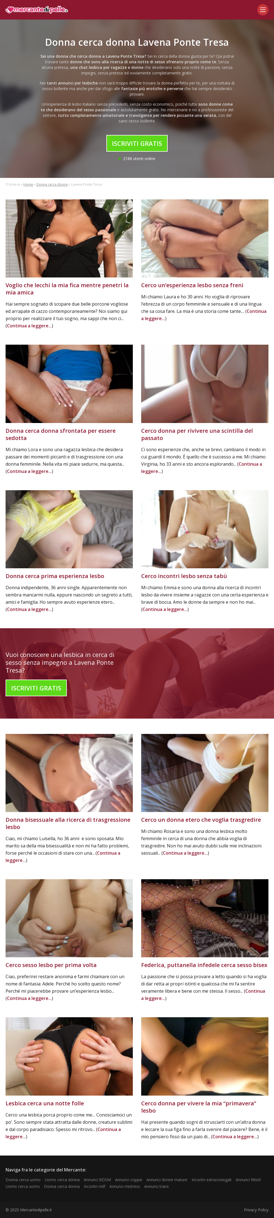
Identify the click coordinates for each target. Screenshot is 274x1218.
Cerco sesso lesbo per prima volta (51, 965)
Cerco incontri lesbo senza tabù (184, 576)
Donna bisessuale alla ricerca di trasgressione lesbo (68, 823)
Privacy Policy (256, 1209)
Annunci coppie (128, 1179)
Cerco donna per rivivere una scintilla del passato (197, 434)
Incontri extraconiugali (211, 1179)
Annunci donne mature (166, 1179)
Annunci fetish (248, 1179)
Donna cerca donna (52, 184)
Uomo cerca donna (62, 1179)
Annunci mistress (124, 1186)
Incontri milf (94, 1186)
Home (28, 184)
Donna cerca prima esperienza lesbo (55, 576)
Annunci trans (156, 1186)
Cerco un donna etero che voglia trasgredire (201, 819)
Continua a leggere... (29, 326)
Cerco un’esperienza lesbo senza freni (192, 285)
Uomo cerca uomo (23, 1186)
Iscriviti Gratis (137, 143)
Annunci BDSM (97, 1179)
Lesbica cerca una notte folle (45, 1103)
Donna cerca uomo (23, 1179)
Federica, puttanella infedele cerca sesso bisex (204, 965)
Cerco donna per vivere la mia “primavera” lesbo (198, 1106)
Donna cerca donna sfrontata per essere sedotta (61, 434)
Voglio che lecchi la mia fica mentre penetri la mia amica (67, 288)
